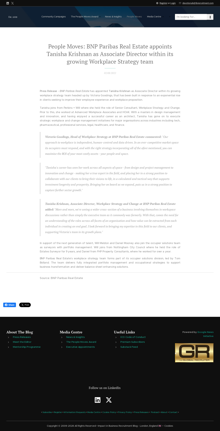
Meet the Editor (22, 341)
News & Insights (75, 337)
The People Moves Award (81, 341)
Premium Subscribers (133, 341)
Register (163, 3)
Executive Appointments (80, 346)
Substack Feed (129, 346)
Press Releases (22, 337)
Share (9, 305)
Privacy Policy (125, 412)
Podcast (155, 412)
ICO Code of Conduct (133, 337)
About (164, 412)
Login (173, 3)
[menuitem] (134, 17)
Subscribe (47, 412)
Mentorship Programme (27, 346)
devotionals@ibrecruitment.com (198, 3)
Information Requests (75, 412)
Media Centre (71, 332)
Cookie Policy (109, 412)
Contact (173, 412)
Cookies (168, 425)
